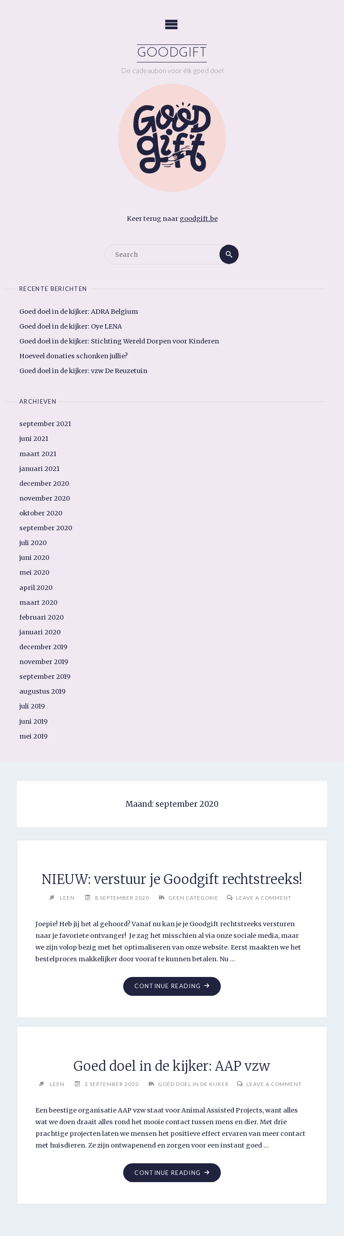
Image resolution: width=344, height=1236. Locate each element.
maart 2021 (37, 454)
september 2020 (45, 528)
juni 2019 (33, 721)
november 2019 (43, 662)
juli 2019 (32, 706)
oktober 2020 (40, 513)
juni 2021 (33, 439)
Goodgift (172, 53)
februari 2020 (41, 617)
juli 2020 (33, 543)
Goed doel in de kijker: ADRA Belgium (78, 312)
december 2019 (43, 647)
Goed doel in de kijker (193, 1084)
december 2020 (44, 483)
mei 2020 (34, 572)
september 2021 (45, 424)
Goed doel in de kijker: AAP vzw (171, 1066)
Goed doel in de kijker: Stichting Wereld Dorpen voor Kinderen (119, 341)
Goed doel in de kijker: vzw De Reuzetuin (83, 371)
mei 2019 (33, 736)
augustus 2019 (42, 691)
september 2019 (44, 677)
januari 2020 (39, 632)
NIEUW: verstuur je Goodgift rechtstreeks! (172, 879)
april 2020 (35, 588)
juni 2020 (34, 558)
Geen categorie (193, 897)
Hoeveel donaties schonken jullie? (73, 356)
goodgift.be (199, 219)
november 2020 (44, 498)
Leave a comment (264, 897)
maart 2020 (38, 602)
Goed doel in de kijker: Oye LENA (70, 326)
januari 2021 (39, 469)
